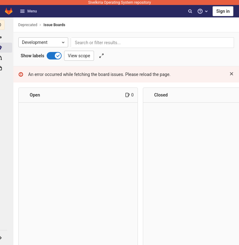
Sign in (223, 11)
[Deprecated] (7, 25)
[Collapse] (26, 95)
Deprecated (29, 25)
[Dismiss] (231, 74)
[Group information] (7, 37)
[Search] (190, 11)
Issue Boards (56, 25)
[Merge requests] (7, 58)
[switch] (56, 55)
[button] (7, 237)
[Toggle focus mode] (103, 56)
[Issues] (7, 48)
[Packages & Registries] (7, 68)
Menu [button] (28, 11)
